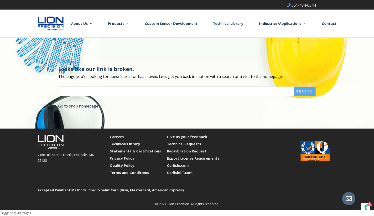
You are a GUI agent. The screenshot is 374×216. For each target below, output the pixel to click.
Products (116, 23)
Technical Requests (184, 143)
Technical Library (228, 23)
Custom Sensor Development (171, 23)
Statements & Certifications (135, 151)
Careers (117, 136)
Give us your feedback (187, 136)
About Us (79, 23)
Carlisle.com (178, 165)
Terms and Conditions (129, 172)
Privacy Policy (122, 158)
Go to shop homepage (78, 106)
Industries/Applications (280, 23)
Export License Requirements (193, 158)
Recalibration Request (187, 151)
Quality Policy (122, 165)
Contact (329, 23)
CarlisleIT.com (179, 172)
